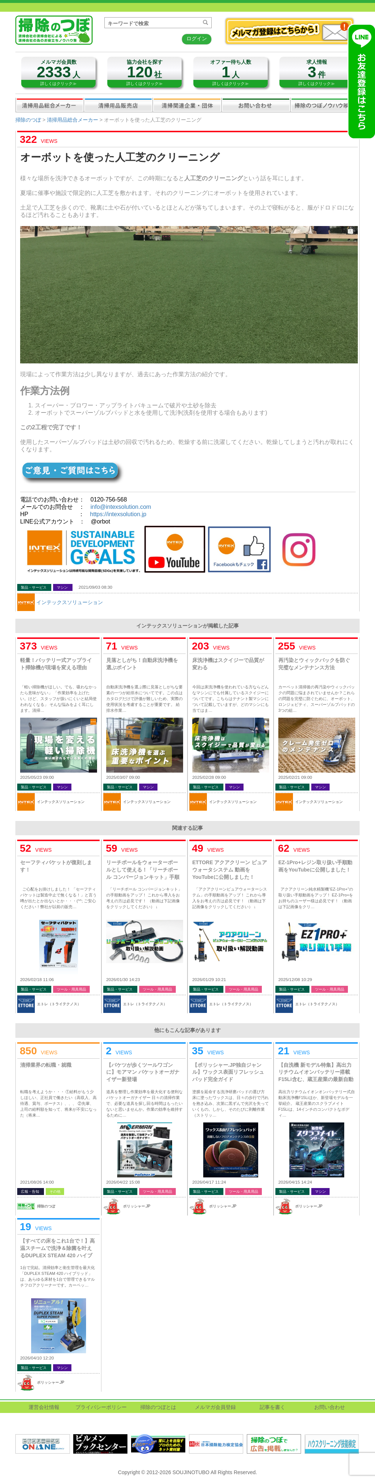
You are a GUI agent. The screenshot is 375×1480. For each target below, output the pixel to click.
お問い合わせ (256, 105)
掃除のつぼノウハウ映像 (325, 105)
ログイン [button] (196, 38)
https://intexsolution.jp (118, 514)
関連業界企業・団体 (187, 105)
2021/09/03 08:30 (95, 587)
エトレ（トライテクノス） (59, 1004)
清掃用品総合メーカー (50, 105)
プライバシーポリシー (101, 1407)
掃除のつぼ (28, 120)
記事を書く (272, 1407)
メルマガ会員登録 (215, 1407)
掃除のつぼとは (158, 1407)
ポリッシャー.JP (136, 1206)
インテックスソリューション (69, 602)
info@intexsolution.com (120, 507)
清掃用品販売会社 (118, 105)
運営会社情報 (44, 1407)
